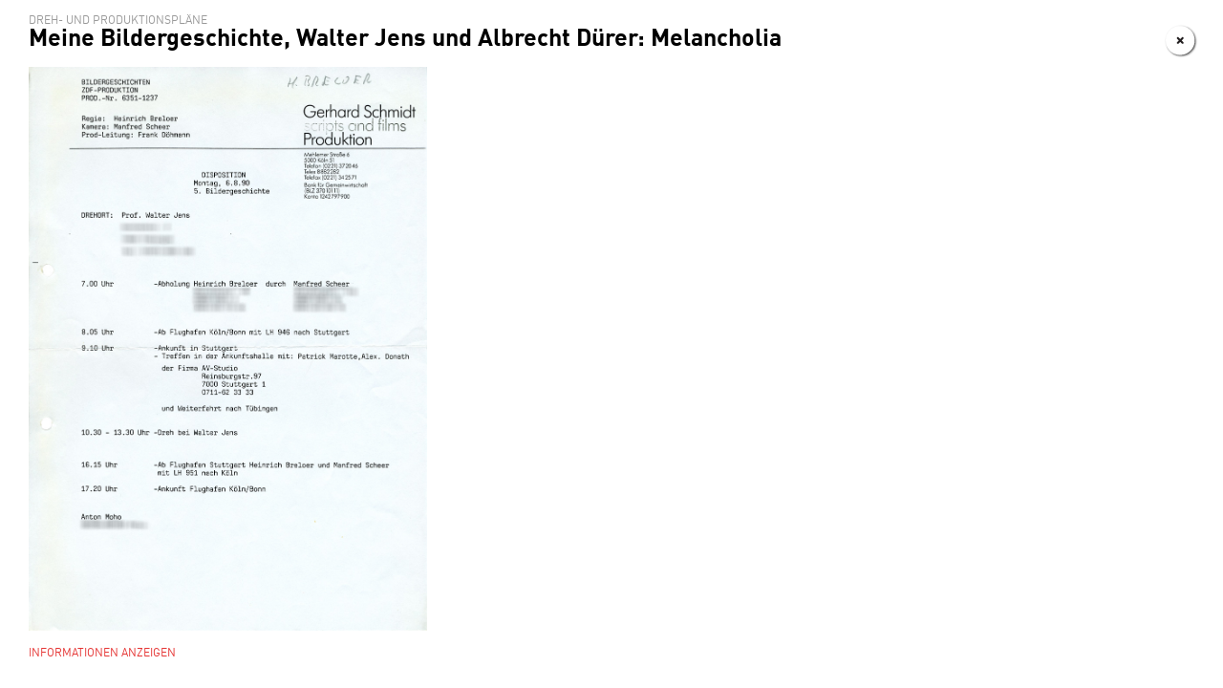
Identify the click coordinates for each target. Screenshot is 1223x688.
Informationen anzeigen (102, 653)
